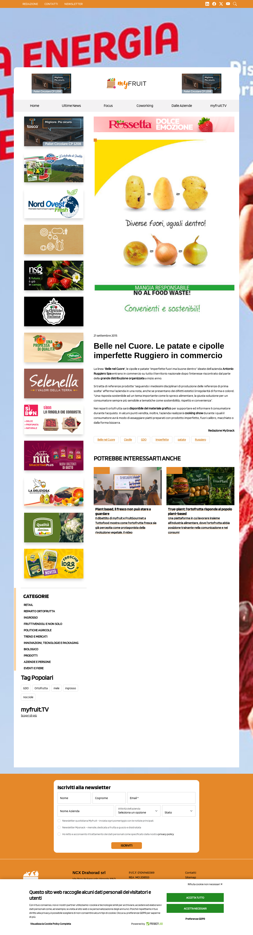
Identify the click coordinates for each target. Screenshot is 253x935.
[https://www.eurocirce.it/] (54, 171)
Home (34, 105)
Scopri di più (29, 715)
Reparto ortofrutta (39, 611)
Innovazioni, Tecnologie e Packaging (51, 643)
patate (182, 439)
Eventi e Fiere (33, 668)
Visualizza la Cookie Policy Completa (50, 923)
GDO (26, 688)
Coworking (145, 105)
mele (56, 688)
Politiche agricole (37, 630)
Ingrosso (31, 617)
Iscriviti (126, 845)
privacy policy (166, 834)
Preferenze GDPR (195, 918)
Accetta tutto (195, 897)
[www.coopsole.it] (54, 423)
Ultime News (71, 105)
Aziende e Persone (37, 662)
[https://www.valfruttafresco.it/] (54, 351)
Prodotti (31, 655)
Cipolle (128, 439)
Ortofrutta (41, 688)
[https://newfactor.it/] (54, 459)
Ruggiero (200, 439)
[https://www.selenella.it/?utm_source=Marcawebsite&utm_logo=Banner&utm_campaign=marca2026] (54, 387)
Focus (108, 105)
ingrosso (70, 688)
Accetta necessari (195, 908)
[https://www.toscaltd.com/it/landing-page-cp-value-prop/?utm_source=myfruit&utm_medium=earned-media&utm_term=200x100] (51, 83)
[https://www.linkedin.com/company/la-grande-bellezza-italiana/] (54, 315)
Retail (28, 605)
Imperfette (162, 439)
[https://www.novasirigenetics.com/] (54, 279)
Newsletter (73, 4)
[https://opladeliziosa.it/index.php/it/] (54, 495)
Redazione (30, 4)
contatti (51, 4)
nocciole (28, 697)
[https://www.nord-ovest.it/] (54, 207)
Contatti (190, 872)
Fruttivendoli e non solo (43, 624)
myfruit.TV (218, 105)
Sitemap (190, 877)
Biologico (31, 649)
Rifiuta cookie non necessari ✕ (205, 884)
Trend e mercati (35, 636)
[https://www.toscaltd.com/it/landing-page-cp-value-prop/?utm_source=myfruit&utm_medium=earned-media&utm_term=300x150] (54, 135)
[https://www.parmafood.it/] (54, 567)
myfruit (101, 470)
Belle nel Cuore (106, 439)
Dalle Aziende (182, 105)
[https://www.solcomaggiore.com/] (54, 243)
